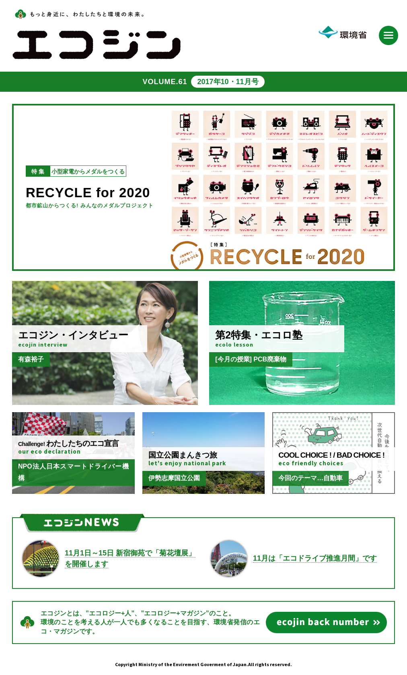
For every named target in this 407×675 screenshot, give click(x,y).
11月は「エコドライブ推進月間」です (315, 558)
